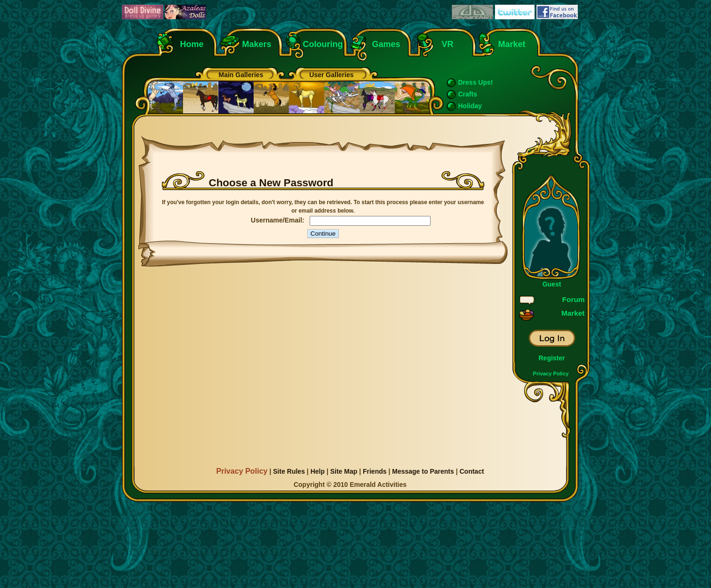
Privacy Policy (551, 373)
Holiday (470, 106)
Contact (471, 471)
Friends (375, 471)
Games (386, 44)
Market (512, 44)
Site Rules (289, 471)
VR (445, 44)
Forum (573, 299)
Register (551, 358)
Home (192, 44)
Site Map (344, 471)
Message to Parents (423, 471)
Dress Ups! (475, 82)
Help (318, 471)
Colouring (323, 44)
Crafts (467, 94)
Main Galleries (241, 75)
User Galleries (331, 75)
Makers (257, 44)
